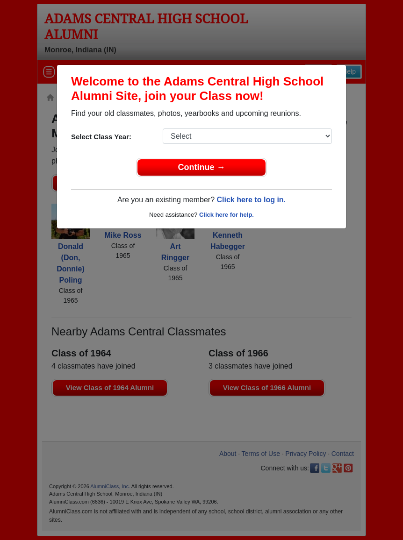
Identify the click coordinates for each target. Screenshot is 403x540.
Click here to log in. (251, 200)
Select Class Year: (101, 137)
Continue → (201, 167)
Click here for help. (226, 214)
